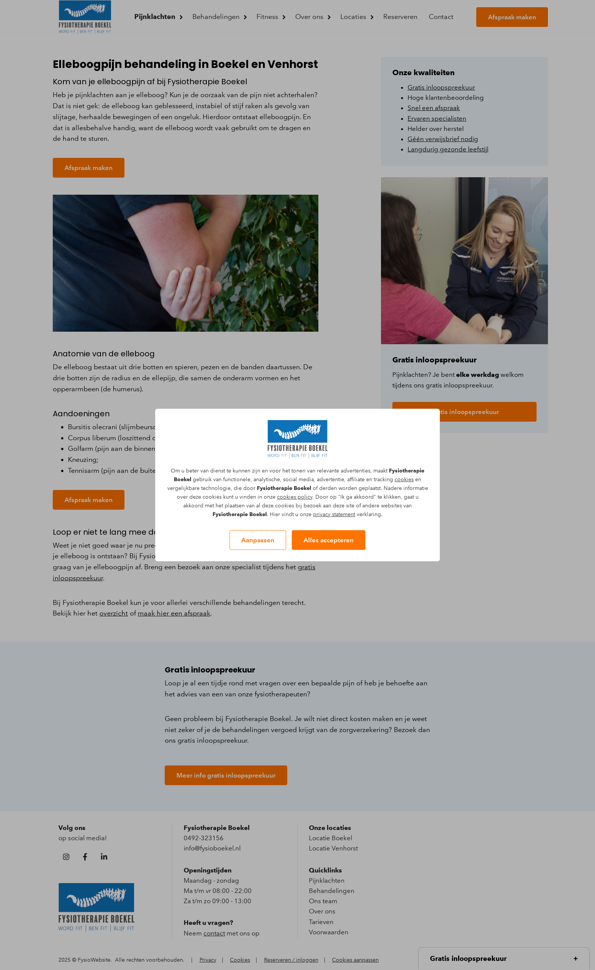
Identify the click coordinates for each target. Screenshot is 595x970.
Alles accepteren (329, 540)
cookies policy (294, 497)
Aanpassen (257, 540)
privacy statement (334, 514)
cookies (404, 479)
